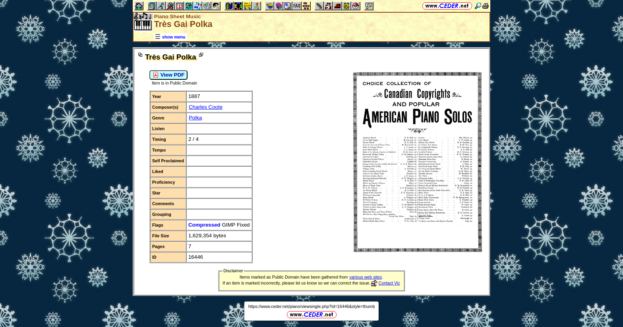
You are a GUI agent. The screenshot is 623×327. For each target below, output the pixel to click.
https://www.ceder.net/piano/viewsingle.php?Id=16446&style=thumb (311, 306)
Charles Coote (205, 107)
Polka (195, 118)
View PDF (168, 75)
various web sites (365, 277)
